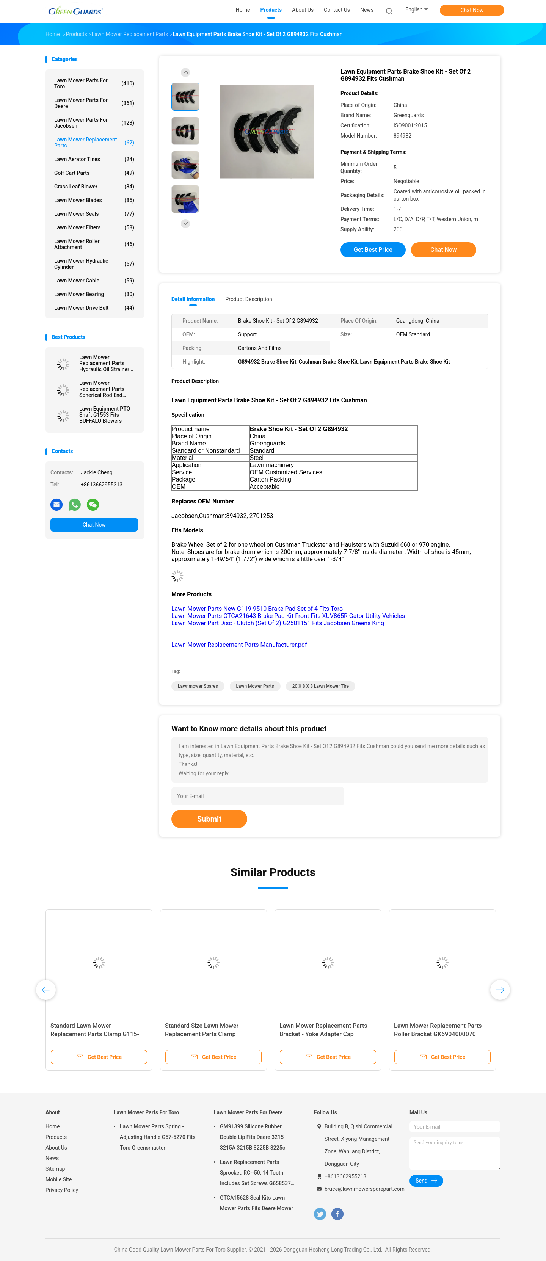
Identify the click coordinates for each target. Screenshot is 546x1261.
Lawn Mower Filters (94, 227)
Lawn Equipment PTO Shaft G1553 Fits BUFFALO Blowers (104, 415)
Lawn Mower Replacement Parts (94, 142)
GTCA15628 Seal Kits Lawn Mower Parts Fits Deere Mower (256, 1203)
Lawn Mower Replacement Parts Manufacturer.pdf (239, 644)
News (52, 1158)
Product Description (248, 299)
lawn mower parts (255, 686)
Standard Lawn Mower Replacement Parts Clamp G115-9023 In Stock (94, 1034)
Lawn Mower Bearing (94, 294)
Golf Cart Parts (94, 173)
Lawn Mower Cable (94, 280)
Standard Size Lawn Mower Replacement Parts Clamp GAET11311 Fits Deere (201, 1034)
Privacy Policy (62, 1190)
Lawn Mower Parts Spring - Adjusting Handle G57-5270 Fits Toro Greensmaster (158, 1137)
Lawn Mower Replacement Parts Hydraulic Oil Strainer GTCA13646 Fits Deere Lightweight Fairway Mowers (106, 363)
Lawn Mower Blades (94, 200)
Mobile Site (59, 1179)
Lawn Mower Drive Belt (94, 308)
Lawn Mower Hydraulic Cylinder (94, 264)
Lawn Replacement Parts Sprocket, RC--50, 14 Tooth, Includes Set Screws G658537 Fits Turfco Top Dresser (255, 1174)
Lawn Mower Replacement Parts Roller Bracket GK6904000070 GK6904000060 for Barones (438, 1034)
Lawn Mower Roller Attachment (94, 244)
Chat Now (472, 10)
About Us (56, 1148)
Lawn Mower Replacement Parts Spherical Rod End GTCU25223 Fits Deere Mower (106, 389)
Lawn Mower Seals (94, 214)
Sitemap (55, 1169)
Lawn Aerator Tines (94, 159)
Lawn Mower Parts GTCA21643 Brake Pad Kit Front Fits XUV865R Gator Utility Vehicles (288, 616)
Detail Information (193, 299)
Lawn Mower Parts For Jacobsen (94, 123)
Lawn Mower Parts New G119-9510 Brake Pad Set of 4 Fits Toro (257, 608)
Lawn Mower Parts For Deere (94, 103)
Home (53, 1126)
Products (56, 1137)
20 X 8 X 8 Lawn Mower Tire (320, 686)
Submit (209, 818)
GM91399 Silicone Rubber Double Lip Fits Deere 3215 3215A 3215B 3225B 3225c (252, 1137)
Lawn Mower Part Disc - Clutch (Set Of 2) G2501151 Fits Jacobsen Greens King (277, 623)
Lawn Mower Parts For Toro (94, 83)
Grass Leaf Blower (94, 186)
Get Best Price (373, 249)
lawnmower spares (198, 686)
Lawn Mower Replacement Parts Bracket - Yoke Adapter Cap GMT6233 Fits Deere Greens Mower (327, 1034)
